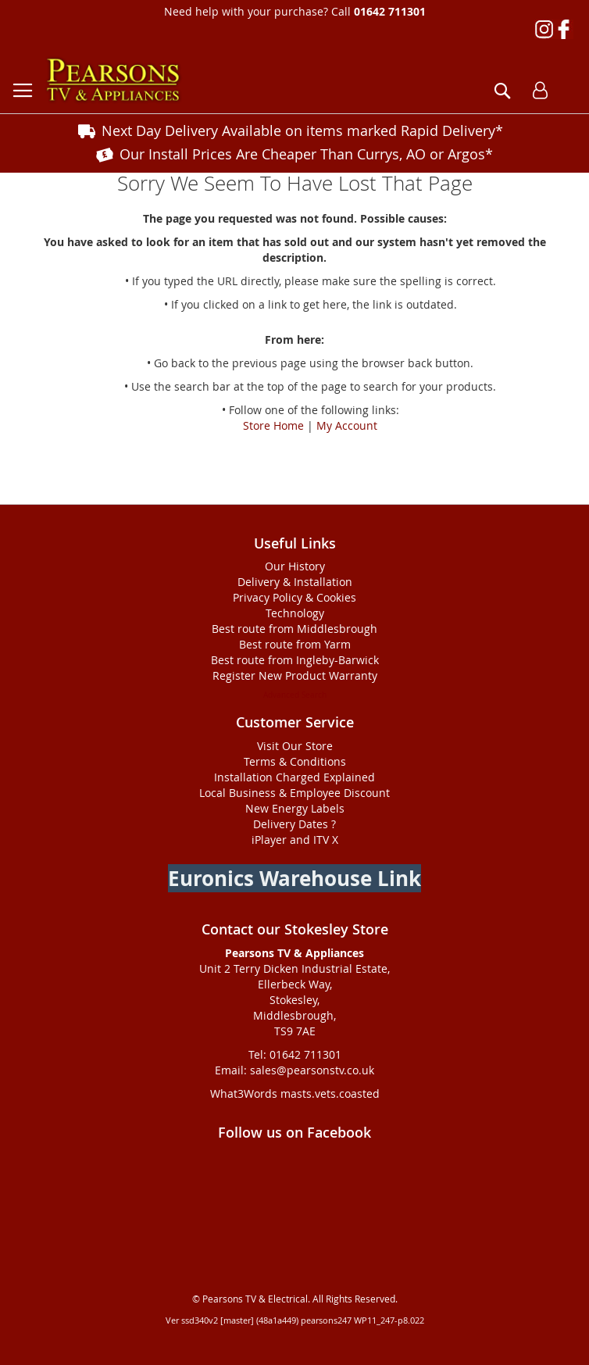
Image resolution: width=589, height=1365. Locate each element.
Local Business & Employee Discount (294, 792)
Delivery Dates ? (294, 823)
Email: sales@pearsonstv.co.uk (294, 1070)
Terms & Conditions (295, 761)
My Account (346, 425)
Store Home (273, 425)
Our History (295, 566)
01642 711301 (390, 11)
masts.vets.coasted (330, 1093)
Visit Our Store (295, 745)
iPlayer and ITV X (295, 839)
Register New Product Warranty (294, 675)
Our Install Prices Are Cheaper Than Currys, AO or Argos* (306, 154)
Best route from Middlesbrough (294, 628)
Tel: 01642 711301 (294, 1054)
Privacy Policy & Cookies (294, 597)
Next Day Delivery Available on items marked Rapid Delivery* (302, 130)
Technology (295, 613)
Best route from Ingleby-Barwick (295, 659)
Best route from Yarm (295, 644)
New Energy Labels (294, 808)
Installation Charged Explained (294, 777)
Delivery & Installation (294, 581)
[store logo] (113, 80)
